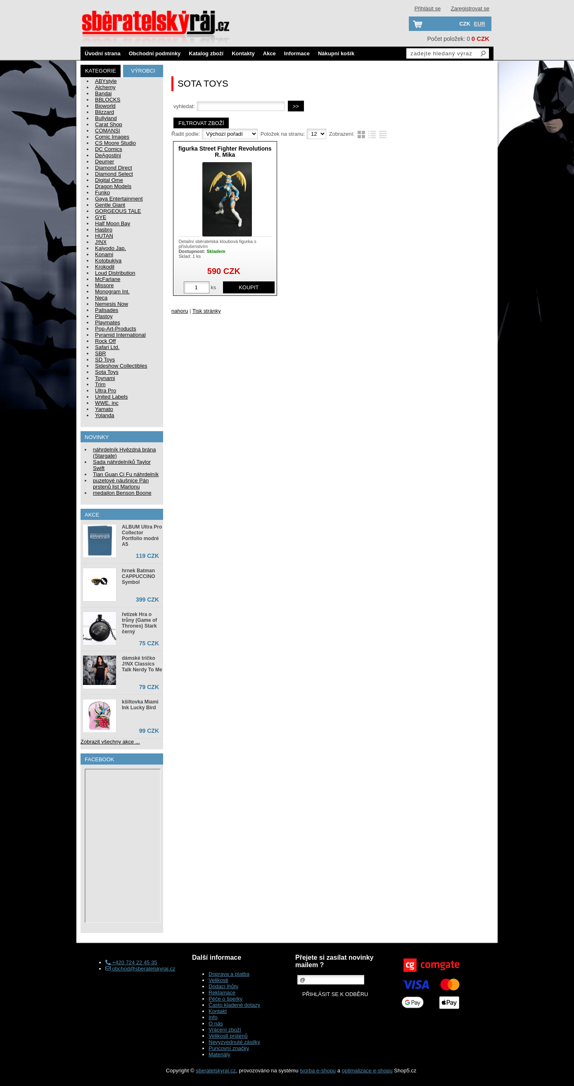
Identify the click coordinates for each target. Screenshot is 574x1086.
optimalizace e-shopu (367, 1070)
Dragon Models (113, 186)
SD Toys (105, 359)
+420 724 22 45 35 (131, 962)
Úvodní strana (103, 53)
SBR (100, 353)
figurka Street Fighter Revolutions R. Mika (225, 151)
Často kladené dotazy (234, 1005)
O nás (216, 1023)
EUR (479, 24)
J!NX (101, 242)
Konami (104, 254)
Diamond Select (114, 174)
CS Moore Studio (115, 143)
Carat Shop (108, 124)
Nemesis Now (111, 304)
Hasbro (103, 230)
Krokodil (104, 267)
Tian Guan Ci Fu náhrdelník (126, 474)
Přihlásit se (428, 8)
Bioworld (105, 106)
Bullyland (106, 118)
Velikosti (218, 980)
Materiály (219, 1054)
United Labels (111, 397)
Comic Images (112, 137)
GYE (100, 217)
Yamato (104, 409)
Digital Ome (109, 180)
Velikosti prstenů (228, 1036)
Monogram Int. (112, 291)
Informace (297, 53)
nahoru (179, 311)
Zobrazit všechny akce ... (110, 742)
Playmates (107, 322)
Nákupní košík (336, 53)
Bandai (103, 93)
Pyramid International (120, 335)
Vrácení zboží (225, 1030)
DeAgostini (108, 155)
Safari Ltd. (107, 347)
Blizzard (104, 112)
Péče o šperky (225, 999)
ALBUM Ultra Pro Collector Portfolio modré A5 (142, 535)
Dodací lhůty (223, 986)
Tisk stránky (206, 311)
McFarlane (107, 279)
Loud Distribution (115, 273)
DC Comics (108, 149)
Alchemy (105, 87)
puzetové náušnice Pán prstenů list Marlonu (121, 483)
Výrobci (143, 71)
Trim (100, 384)
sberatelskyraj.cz (216, 1070)
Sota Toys (107, 372)
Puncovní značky (229, 1048)
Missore (104, 285)
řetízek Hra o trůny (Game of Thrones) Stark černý (139, 623)
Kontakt (218, 1011)
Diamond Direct (113, 168)
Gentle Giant (110, 205)
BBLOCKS (107, 100)
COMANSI (107, 130)
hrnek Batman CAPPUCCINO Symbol (138, 576)
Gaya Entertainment (119, 199)
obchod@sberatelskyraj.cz (140, 969)
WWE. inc (107, 403)
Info (213, 1017)
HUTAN (104, 236)
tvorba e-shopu (318, 1070)
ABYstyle (106, 81)
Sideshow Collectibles (121, 366)
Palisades (106, 310)
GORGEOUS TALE (118, 211)
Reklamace (222, 992)
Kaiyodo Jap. (110, 248)
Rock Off (105, 341)
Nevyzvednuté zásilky (234, 1042)
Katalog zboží (206, 53)
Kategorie (100, 71)
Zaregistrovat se (470, 8)
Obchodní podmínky (155, 53)
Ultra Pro (105, 390)
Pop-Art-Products (115, 329)
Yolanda (104, 415)
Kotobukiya (108, 260)
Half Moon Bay (112, 223)
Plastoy (104, 316)
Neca (101, 298)
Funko (102, 192)
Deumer (104, 161)
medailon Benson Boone (122, 493)
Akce (269, 53)
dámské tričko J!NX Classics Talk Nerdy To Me (142, 664)
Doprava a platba (229, 974)
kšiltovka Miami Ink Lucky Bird (140, 705)
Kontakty (243, 53)
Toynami (105, 378)
